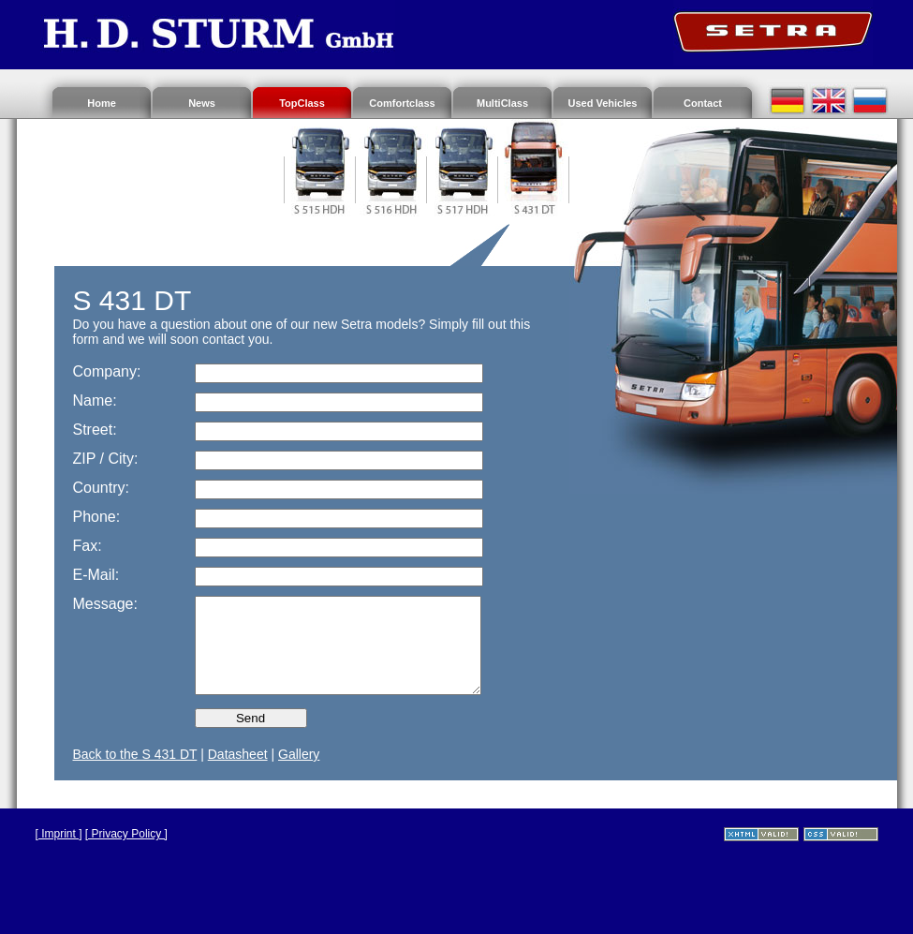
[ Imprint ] (59, 833)
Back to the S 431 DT (135, 754)
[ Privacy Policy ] (126, 833)
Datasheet (238, 754)
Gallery (298, 754)
